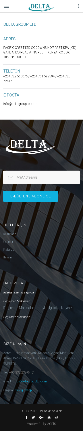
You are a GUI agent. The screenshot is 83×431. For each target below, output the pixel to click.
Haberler (13, 283)
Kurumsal (10, 234)
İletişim (8, 257)
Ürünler (8, 242)
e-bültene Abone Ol (30, 196)
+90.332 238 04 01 (22, 372)
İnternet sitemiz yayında (18, 292)
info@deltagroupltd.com (30, 381)
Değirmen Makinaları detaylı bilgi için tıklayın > (37, 308)
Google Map (23, 390)
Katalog (8, 249)
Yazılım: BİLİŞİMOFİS (41, 424)
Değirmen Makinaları (16, 301)
